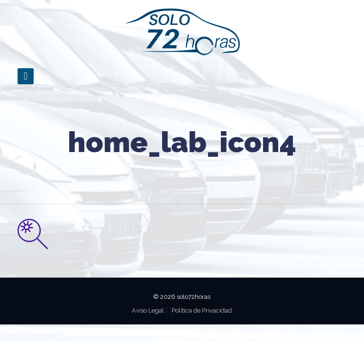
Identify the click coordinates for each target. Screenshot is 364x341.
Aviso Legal (148, 310)
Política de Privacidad (202, 310)
